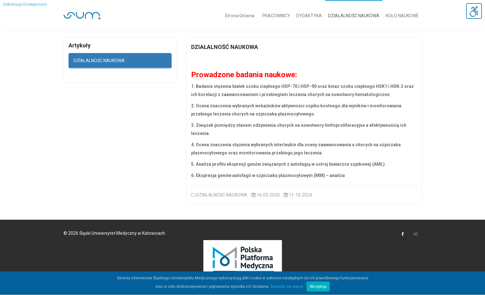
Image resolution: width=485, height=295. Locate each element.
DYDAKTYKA (309, 15)
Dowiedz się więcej (286, 286)
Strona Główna (239, 15)
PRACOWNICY (276, 15)
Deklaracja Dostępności (25, 4)
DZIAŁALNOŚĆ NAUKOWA (353, 15)
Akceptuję (318, 286)
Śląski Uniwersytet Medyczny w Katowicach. (122, 233)
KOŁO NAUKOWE (402, 15)
